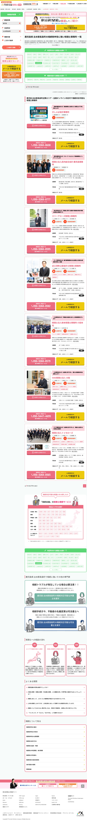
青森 (45, 511)
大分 (55, 529)
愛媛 (67, 526)
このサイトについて (8, 813)
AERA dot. (21, 802)
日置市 (56, 54)
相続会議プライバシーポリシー (41, 813)
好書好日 (37, 800)
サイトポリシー (18, 813)
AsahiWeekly (71, 801)
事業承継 (62, 79)
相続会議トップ (47, 3)
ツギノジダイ (55, 800)
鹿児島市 (29, 54)
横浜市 (40, 533)
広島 (40, 526)
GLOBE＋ (37, 798)
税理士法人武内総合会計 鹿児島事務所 (67, 163)
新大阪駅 (72, 218)
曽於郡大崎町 (74, 60)
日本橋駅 (72, 435)
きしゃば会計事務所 (60, 112)
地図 (81, 134)
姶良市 (34, 57)
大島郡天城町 (80, 66)
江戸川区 (64, 328)
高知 (71, 526)
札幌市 (56, 533)
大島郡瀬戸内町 (31, 66)
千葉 (53, 514)
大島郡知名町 (72, 66)
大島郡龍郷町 (64, 66)
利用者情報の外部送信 (55, 813)
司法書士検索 (71, 3)
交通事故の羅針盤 (56, 804)
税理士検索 (63, 3)
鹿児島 (63, 529)
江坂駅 (72, 380)
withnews (5, 804)
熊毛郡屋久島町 (47, 63)
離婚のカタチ (6, 807)
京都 (48, 523)
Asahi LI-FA (54, 802)
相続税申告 (30, 79)
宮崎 (59, 529)
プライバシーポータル (68, 813)
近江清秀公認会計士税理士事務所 (66, 265)
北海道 (40, 511)
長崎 (48, 529)
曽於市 (44, 57)
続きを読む (77, 125)
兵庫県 (55, 268)
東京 (40, 514)
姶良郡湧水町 (30, 63)
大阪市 (63, 218)
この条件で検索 (10, 47)
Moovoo (5, 802)
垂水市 (76, 57)
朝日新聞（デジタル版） (8, 796)
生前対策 (49, 79)
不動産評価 (55, 79)
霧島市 (34, 54)
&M (3, 798)
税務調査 (67, 79)
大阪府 (55, 218)
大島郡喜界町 (40, 66)
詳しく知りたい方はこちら (59, 23)
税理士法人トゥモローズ (62, 432)
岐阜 (48, 520)
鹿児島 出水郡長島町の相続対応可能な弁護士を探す (55, 597)
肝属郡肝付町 (40, 60)
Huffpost (21, 800)
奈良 (52, 523)
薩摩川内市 (45, 54)
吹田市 (63, 380)
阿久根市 (67, 54)
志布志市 (29, 57)
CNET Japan (22, 796)
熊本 (52, 529)
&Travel (10, 798)
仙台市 (40, 536)
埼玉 (49, 514)
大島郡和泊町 (48, 66)
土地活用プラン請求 (82, 3)
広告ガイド (11, 815)
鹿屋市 (39, 54)
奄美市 (39, 57)
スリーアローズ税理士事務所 (64, 216)
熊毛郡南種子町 (65, 63)
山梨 (44, 517)
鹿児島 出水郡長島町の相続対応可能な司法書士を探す (55, 623)
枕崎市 (65, 57)
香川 (59, 526)
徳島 (63, 526)
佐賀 (44, 529)
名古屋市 (51, 533)
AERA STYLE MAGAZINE (40, 804)
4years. (53, 796)
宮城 (56, 511)
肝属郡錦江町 (48, 60)
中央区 (63, 435)
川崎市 (52, 536)
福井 (59, 517)
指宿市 (72, 54)
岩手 (49, 511)
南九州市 (78, 54)
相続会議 (54, 798)
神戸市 (63, 268)
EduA (4, 800)
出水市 (51, 54)
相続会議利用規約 (27, 813)
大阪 (40, 523)
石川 (55, 517)
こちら (61, 541)
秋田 (53, 511)
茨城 (56, 514)
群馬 (64, 514)
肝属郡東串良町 (56, 60)
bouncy (21, 804)
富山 (52, 517)
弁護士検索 (55, 3)
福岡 (40, 529)
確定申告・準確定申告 (39, 79)
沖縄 (68, 529)
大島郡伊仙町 (56, 66)
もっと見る (55, 69)
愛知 (40, 520)
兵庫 (44, 523)
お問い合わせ (18, 815)
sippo (36, 796)
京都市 (70, 533)
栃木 (60, 514)
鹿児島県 (56, 114)
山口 (48, 526)
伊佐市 (61, 54)
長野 (48, 517)
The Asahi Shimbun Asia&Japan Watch (75, 798)
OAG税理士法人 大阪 (61, 377)
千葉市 (57, 536)
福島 (64, 511)
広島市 (75, 533)
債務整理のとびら (23, 807)
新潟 (40, 517)
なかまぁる (38, 802)
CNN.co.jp (21, 798)
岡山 (44, 526)
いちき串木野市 (58, 57)
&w (6, 798)
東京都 (55, 328)
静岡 (44, 520)
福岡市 (61, 533)
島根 (55, 526)
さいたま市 (46, 536)
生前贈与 (73, 79)
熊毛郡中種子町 (56, 63)
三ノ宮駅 (72, 268)
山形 (60, 511)
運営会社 (5, 815)
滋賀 (55, 523)
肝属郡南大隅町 (31, 60)
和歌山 (59, 523)
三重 (52, 520)
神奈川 (44, 514)
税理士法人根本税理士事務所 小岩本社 (67, 324)
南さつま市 (50, 57)
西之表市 (71, 57)
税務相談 (79, 79)
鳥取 (52, 526)
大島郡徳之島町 (74, 63)
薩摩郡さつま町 (65, 60)
